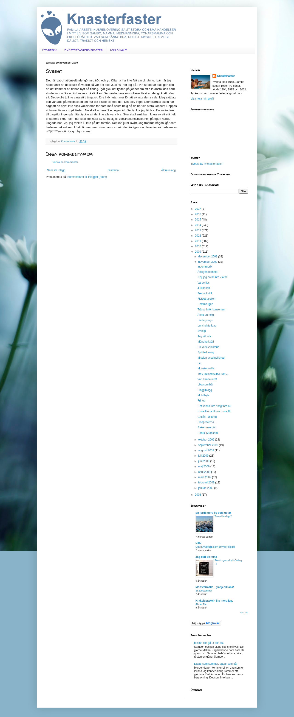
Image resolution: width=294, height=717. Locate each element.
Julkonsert (204, 288)
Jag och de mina (206, 556)
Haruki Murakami (208, 433)
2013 (198, 230)
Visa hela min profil (202, 98)
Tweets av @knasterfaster (207, 163)
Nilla (198, 543)
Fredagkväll (205, 293)
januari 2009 (206, 488)
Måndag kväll (206, 341)
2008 (198, 494)
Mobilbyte (203, 395)
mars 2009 (205, 477)
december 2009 (208, 256)
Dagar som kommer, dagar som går (215, 663)
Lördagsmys (205, 320)
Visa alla (244, 612)
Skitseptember (203, 590)
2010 (198, 246)
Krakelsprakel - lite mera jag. (214, 600)
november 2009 (208, 261)
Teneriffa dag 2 (223, 516)
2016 (198, 214)
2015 (198, 219)
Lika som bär (205, 384)
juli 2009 (203, 455)
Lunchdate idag (207, 325)
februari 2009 (206, 482)
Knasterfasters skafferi (83, 50)
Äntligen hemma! (208, 271)
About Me (201, 604)
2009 (198, 251)
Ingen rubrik (205, 266)
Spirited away (206, 352)
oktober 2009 (206, 439)
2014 (198, 225)
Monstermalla (206, 368)
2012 (198, 235)
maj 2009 (204, 466)
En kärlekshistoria (208, 347)
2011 (198, 241)
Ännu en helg (206, 314)
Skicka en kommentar (65, 162)
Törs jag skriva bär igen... (213, 373)
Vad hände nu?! (207, 379)
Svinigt (202, 330)
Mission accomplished (211, 357)
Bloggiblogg (205, 390)
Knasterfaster (226, 76)
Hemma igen (205, 304)
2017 (198, 208)
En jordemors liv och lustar (213, 512)
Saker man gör (207, 427)
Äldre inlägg (168, 170)
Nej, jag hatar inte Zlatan (213, 277)
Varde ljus (203, 282)
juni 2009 (204, 461)
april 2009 (204, 472)
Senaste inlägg (56, 170)
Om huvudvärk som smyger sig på (215, 546)
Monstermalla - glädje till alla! (214, 587)
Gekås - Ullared (207, 416)
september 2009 (208, 445)
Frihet (201, 400)
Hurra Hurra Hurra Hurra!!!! (214, 411)
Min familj (118, 50)
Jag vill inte (204, 336)
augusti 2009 (206, 450)
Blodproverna (206, 422)
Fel (199, 363)
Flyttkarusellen (206, 298)
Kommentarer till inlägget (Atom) (87, 177)
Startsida (49, 50)
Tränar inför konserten (211, 309)
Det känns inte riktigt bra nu (214, 406)
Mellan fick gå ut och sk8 (209, 642)
